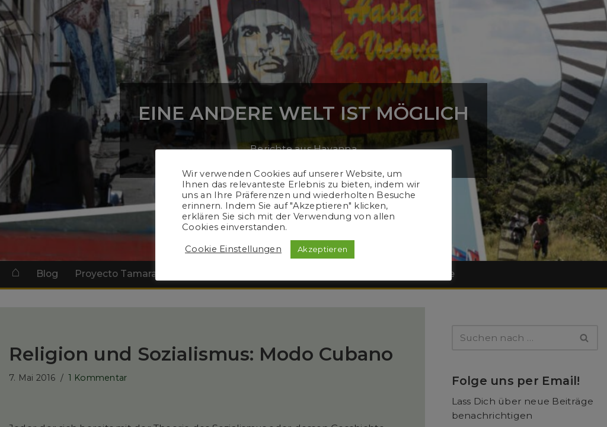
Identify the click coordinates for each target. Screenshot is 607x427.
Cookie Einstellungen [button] (233, 249)
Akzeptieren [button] (322, 249)
